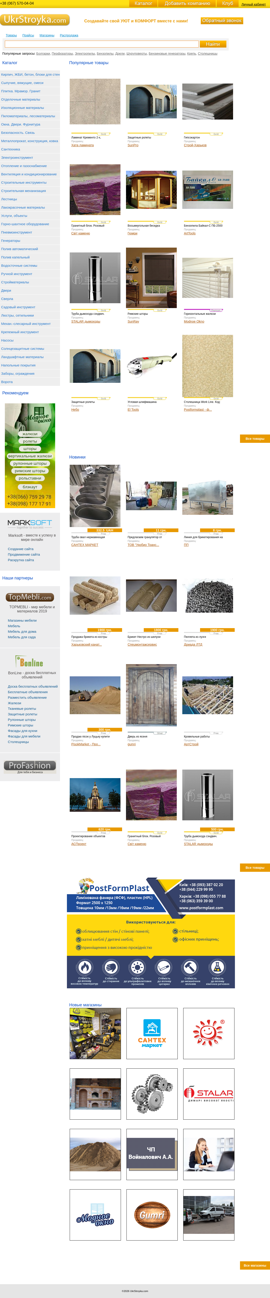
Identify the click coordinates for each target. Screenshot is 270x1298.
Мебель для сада (22, 637)
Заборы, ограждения (17, 373)
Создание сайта (20, 549)
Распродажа (69, 35)
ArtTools (190, 233)
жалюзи (30, 433)
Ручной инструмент (16, 274)
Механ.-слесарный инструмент (26, 324)
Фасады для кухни (22, 731)
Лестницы (9, 199)
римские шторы (30, 470)
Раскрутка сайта (21, 560)
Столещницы (18, 742)
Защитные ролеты (22, 714)
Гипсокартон (192, 137)
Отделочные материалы (20, 99)
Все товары (255, 439)
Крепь (191, 53)
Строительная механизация (23, 191)
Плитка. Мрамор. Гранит (20, 91)
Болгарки (43, 53)
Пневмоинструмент (16, 232)
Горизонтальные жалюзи (200, 313)
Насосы (7, 340)
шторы (30, 448)
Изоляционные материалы (22, 108)
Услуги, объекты (14, 216)
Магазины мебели (22, 620)
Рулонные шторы (22, 720)
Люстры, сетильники (17, 315)
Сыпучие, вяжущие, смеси (22, 83)
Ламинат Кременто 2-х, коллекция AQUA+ (86, 139)
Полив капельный (15, 257)
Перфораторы (62, 53)
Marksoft (15, 535)
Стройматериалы (15, 282)
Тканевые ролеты (22, 708)
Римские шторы (20, 725)
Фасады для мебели (24, 736)
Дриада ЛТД (193, 644)
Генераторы (10, 241)
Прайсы (28, 35)
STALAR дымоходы (85, 321)
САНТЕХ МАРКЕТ (84, 545)
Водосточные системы (19, 265)
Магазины (46, 35)
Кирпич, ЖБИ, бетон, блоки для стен (30, 74)
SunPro (133, 145)
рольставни (30, 478)
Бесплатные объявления (28, 692)
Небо (75, 409)
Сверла (7, 299)
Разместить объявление (27, 697)
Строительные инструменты (24, 182)
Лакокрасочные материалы (23, 207)
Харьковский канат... (86, 644)
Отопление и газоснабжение (24, 166)
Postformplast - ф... (198, 409)
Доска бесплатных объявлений (33, 686)
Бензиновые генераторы (167, 53)
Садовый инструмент (18, 307)
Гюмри (132, 233)
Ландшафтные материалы (22, 357)
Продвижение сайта (24, 554)
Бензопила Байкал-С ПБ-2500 (203, 225)
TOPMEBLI (18, 607)
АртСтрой (191, 744)
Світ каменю (80, 233)
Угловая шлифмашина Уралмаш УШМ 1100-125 (143, 403)
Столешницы (207, 53)
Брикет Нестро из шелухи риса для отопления (144, 638)
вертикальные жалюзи (30, 456)
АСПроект (78, 844)
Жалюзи (14, 703)
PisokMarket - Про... (86, 744)
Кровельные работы (197, 736)
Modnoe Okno (194, 321)
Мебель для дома (22, 631)
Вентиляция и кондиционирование (29, 174)
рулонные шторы (30, 463)
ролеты (30, 441)
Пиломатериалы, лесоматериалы (28, 116)
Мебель (14, 626)
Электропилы (85, 53)
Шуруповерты (136, 53)
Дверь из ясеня (137, 736)
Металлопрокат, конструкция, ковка (29, 141)
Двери (6, 290)
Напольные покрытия (18, 365)
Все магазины (255, 1265)
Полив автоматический (19, 249)
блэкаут (30, 486)
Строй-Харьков (195, 145)
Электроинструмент (17, 157)
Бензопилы (105, 53)
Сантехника (10, 149)
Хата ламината (82, 145)
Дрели (120, 53)
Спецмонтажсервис (142, 644)
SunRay (133, 321)
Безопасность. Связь (18, 133)
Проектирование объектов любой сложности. (88, 838)
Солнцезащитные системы (22, 349)
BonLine (15, 673)
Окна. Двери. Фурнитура (20, 124)
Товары (11, 35)
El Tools (133, 409)
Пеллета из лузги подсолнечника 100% (197, 638)
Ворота (7, 382)
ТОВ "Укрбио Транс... (143, 545)
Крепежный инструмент (20, 332)
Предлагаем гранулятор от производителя (145, 539)
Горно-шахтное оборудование (25, 224)
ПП (186, 545)
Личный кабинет (254, 4)
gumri (132, 744)
